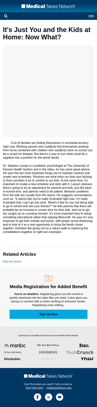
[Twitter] (48, 397)
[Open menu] (91, 16)
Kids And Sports (12, 261)
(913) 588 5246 (34, 387)
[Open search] (6, 16)
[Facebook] (37, 397)
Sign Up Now (48, 314)
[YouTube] (59, 397)
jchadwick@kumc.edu (59, 387)
